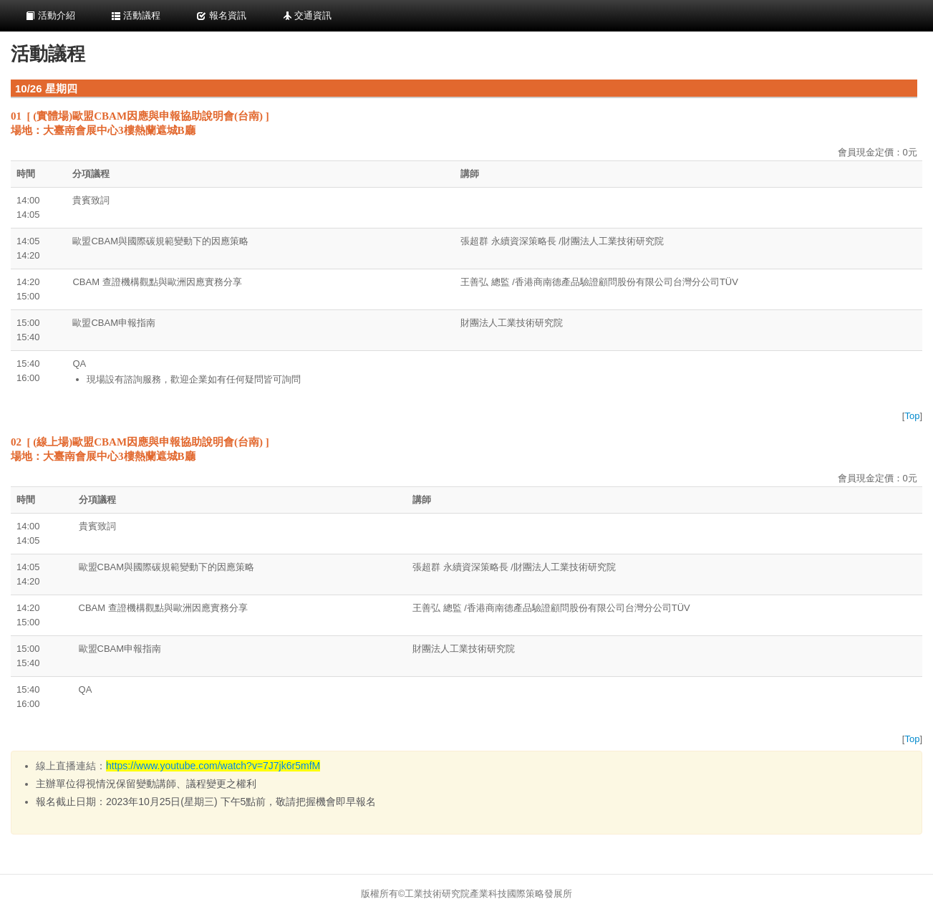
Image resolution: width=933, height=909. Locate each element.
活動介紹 (50, 15)
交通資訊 (307, 15)
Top (911, 415)
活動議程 (136, 15)
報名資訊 (221, 15)
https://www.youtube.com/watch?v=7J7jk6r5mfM (213, 765)
